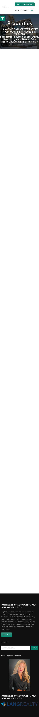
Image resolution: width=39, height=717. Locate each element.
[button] (2, 18)
